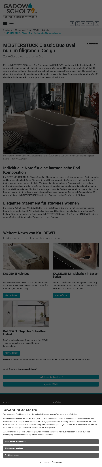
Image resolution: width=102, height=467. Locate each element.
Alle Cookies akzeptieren (15, 442)
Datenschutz (57, 462)
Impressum (44, 462)
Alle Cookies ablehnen (14, 448)
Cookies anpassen (12, 455)
